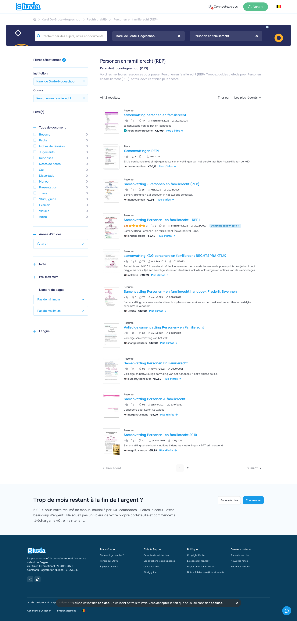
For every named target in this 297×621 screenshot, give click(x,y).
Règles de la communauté (200, 566)
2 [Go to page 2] (188, 468)
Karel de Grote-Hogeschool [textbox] (148, 36)
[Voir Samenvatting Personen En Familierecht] (182, 370)
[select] (248, 97)
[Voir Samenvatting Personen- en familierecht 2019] (182, 441)
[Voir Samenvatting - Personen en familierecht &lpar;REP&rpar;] (182, 191)
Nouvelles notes (239, 560)
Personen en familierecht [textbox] (226, 36)
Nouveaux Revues (240, 566)
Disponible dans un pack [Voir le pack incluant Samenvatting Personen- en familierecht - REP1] (225, 225)
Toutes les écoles (240, 555)
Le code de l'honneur (198, 560)
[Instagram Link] (30, 579)
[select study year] (61, 244)
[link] (111, 468)
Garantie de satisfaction (156, 555)
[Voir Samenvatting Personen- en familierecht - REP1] (182, 226)
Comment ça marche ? (112, 555)
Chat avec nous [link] (152, 566)
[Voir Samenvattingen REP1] (182, 156)
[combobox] (148, 36)
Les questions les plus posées (159, 560)
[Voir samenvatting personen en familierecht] (182, 122)
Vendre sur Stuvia (109, 560)
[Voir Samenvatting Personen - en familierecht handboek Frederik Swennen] (182, 298)
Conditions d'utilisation (39, 610)
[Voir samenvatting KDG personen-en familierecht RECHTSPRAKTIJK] (182, 262)
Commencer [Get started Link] (253, 500)
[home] (28, 6)
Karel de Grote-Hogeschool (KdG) (124, 68)
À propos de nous (109, 566)
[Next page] (254, 468)
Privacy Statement (66, 610)
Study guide (150, 572)
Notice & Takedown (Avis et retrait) (205, 572)
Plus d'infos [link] (175, 130)
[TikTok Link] (37, 579)
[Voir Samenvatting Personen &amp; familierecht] (182, 406)
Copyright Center (196, 555)
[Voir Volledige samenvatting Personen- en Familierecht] (182, 334)
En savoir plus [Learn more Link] (229, 500)
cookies (103, 603)
